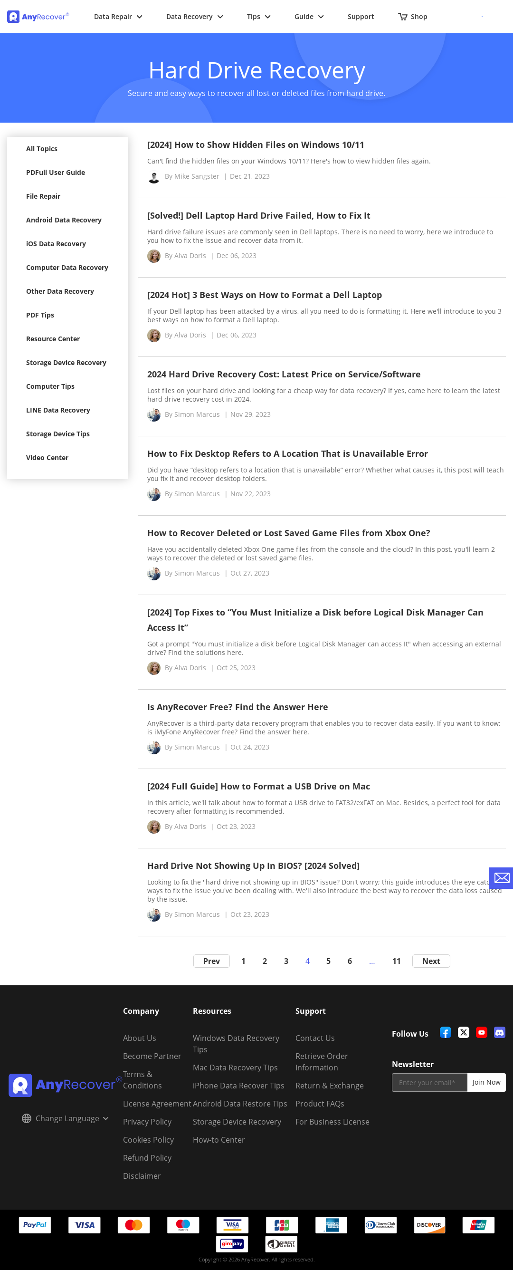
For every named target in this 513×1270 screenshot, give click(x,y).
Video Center (47, 457)
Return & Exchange (329, 1085)
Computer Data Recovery (67, 267)
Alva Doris (190, 255)
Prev (211, 961)
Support (361, 16)
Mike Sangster (196, 176)
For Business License (332, 1121)
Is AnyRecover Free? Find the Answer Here (237, 706)
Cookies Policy (148, 1140)
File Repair (43, 196)
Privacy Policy (147, 1121)
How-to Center (219, 1140)
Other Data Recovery (60, 291)
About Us (139, 1038)
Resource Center (53, 338)
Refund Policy (147, 1158)
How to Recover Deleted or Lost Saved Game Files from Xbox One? (288, 533)
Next (431, 961)
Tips (259, 16)
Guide (309, 16)
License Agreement (157, 1103)
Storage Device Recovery (66, 362)
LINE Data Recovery (58, 409)
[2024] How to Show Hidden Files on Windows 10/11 (255, 144)
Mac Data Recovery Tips (235, 1067)
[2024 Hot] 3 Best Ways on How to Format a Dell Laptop (264, 294)
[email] (429, 1082)
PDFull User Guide (55, 172)
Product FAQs (319, 1103)
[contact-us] (501, 878)
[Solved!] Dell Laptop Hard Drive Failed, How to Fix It (258, 215)
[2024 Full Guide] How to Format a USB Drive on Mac (258, 786)
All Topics (41, 148)
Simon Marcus (197, 414)
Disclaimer (142, 1176)
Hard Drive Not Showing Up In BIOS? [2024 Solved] (253, 865)
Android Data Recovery (64, 219)
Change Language (65, 1118)
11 (396, 961)
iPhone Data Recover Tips (239, 1085)
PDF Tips (40, 314)
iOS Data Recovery (56, 243)
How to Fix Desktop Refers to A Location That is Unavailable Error (287, 453)
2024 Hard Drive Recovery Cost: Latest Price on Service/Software (284, 374)
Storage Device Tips (58, 433)
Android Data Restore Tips (240, 1103)
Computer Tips (50, 386)
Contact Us (315, 1038)
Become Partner (152, 1056)
